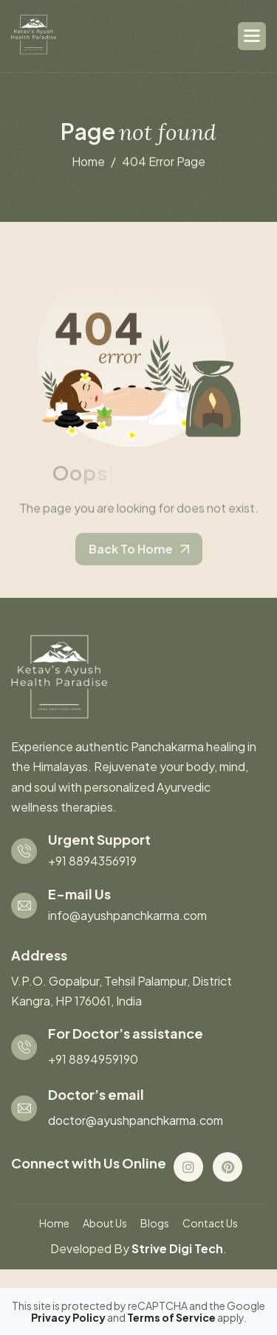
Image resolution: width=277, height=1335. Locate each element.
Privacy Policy (69, 1317)
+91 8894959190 (93, 1059)
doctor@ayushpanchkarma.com (135, 1120)
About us (105, 1223)
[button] (252, 36)
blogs (154, 1223)
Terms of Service (172, 1317)
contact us (210, 1223)
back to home (131, 553)
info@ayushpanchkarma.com (127, 915)
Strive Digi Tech (177, 1248)
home (88, 162)
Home (54, 1223)
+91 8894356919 (92, 860)
